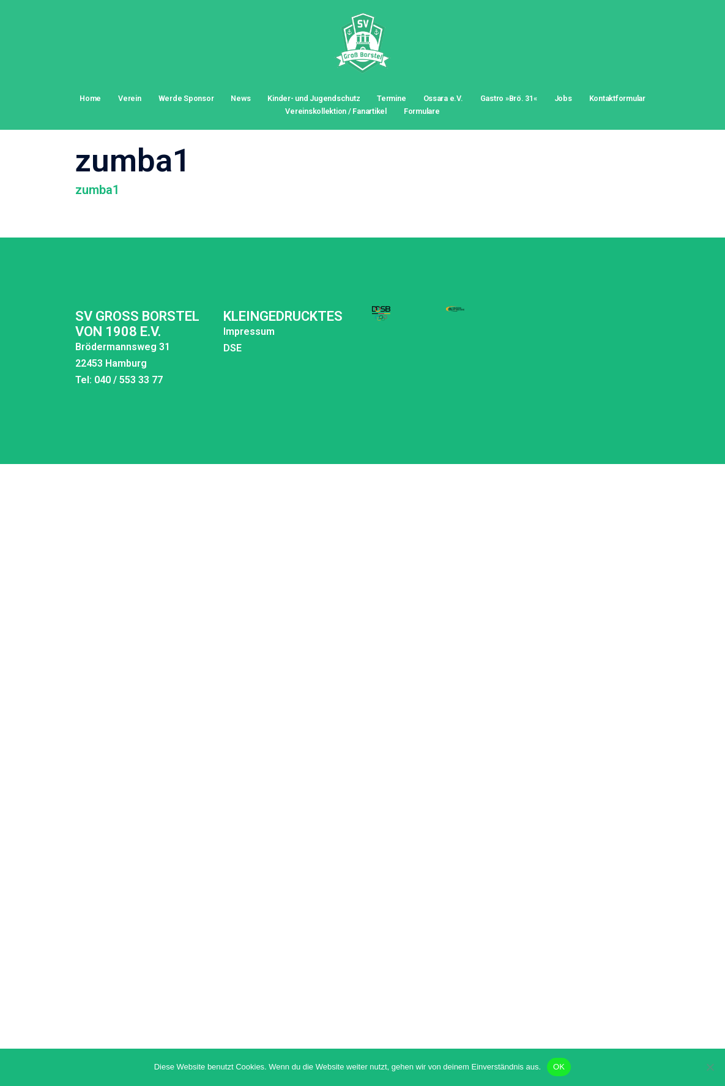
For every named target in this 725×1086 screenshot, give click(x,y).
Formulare (422, 111)
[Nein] (710, 1067)
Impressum (200, 306)
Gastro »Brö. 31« (508, 98)
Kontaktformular (617, 98)
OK (559, 1066)
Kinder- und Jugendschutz (313, 98)
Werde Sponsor (186, 98)
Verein (129, 98)
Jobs (563, 98)
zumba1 (97, 164)
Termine (391, 98)
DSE (184, 322)
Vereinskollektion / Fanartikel (335, 111)
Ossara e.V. (443, 98)
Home (90, 98)
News (240, 98)
